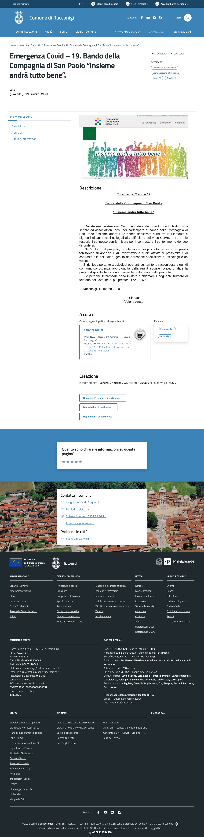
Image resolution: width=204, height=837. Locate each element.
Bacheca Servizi (18, 758)
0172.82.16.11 (21, 653)
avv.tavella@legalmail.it (121, 702)
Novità (23, 45)
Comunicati (141, 601)
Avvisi (138, 621)
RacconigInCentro (66, 743)
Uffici (12, 596)
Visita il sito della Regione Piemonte (76, 722)
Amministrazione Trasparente (25, 722)
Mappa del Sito (17, 799)
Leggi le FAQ (16, 738)
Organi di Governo (19, 586)
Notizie (139, 586)
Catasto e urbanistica (68, 611)
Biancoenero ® (114, 828)
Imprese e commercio (106, 591)
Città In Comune (164, 823)
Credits (13, 784)
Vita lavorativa (103, 616)
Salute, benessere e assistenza (111, 601)
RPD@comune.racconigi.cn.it (126, 699)
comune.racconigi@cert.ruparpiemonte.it (37, 668)
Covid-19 (35, 45)
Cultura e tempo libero (68, 616)
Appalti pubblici (65, 601)
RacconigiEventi (65, 738)
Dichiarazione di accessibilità (24, 727)
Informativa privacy (20, 768)
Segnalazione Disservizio (22, 748)
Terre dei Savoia (111, 738)
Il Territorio (172, 596)
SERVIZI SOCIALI (94, 330)
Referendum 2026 (145, 632)
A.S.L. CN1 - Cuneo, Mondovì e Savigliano (125, 727)
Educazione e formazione (70, 621)
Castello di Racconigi (67, 733)
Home (13, 45)
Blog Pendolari (111, 722)
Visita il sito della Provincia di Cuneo (75, 727)
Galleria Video (174, 606)
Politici (13, 616)
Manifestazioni (143, 591)
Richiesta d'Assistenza (21, 753)
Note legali (15, 773)
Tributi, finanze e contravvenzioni (112, 606)
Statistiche (15, 794)
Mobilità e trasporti (105, 596)
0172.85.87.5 (21, 656)
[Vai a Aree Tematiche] (137, 4)
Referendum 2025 (145, 627)
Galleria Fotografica (177, 601)
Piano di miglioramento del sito (26, 733)
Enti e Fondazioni (19, 606)
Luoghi (170, 591)
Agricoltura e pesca (67, 586)
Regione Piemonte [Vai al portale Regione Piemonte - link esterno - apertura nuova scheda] (20, 3)
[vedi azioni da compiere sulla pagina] (177, 53)
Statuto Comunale (19, 763)
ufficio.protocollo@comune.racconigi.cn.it (38, 672)
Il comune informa (144, 596)
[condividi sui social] (159, 53)
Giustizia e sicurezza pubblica (110, 586)
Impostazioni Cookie (20, 779)
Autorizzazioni (64, 606)
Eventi (170, 586)
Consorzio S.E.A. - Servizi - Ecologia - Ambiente (128, 733)
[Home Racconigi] (43, 17)
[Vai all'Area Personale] (172, 4)
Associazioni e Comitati (179, 621)
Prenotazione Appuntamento (25, 743)
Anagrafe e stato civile (68, 596)
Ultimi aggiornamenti (21, 789)
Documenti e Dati (19, 601)
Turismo (99, 611)
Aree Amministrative (20, 591)
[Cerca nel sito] (188, 18)
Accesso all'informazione (127, 32)
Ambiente (62, 591)
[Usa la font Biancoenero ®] (104, 4)
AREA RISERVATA (100, 832)
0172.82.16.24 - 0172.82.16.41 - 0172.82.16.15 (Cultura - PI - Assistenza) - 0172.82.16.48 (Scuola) (107, 347)
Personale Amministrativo (23, 611)
